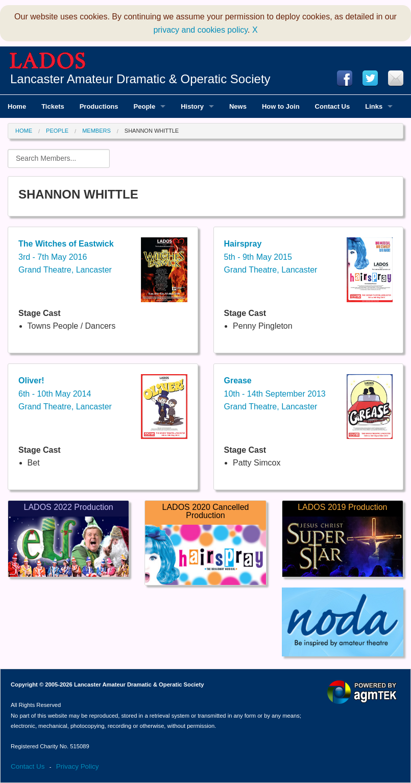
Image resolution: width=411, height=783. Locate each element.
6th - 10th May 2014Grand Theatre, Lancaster (65, 393)
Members (96, 131)
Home (23, 131)
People (57, 131)
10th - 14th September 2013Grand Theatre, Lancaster (275, 393)
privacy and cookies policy (200, 30)
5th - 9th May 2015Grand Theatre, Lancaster (271, 256)
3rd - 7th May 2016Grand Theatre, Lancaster (66, 256)
